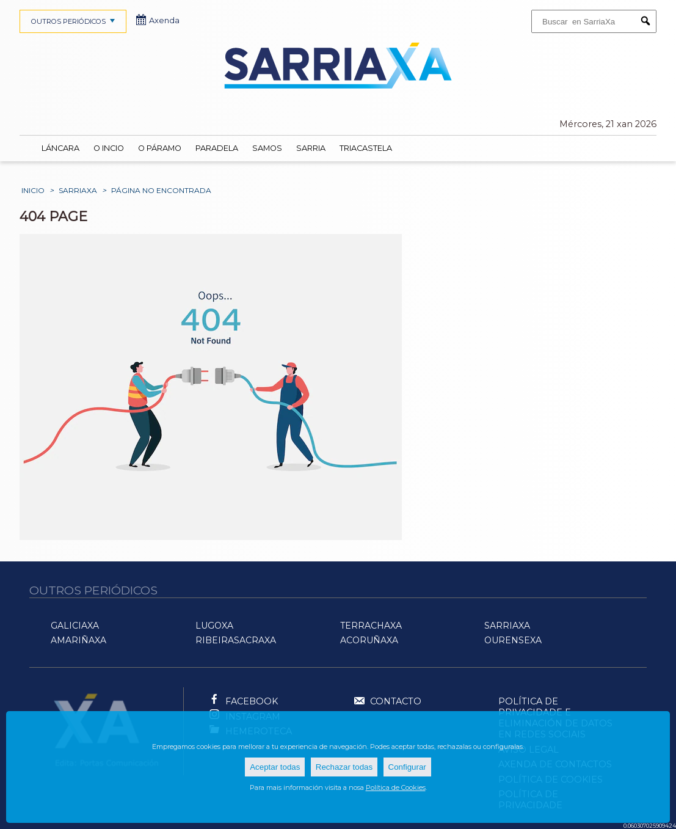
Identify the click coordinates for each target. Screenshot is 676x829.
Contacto (387, 702)
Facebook (251, 701)
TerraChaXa (371, 625)
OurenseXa (513, 640)
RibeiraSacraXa (235, 640)
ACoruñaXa (369, 640)
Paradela (216, 148)
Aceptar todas (275, 767)
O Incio (108, 148)
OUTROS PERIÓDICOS (74, 21)
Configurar (407, 767)
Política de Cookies (396, 787)
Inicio (33, 190)
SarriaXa (78, 190)
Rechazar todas (344, 767)
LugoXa (214, 625)
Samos (267, 148)
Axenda (158, 20)
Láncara (60, 148)
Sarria (310, 148)
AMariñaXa (78, 640)
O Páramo (159, 148)
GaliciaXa (75, 625)
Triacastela (366, 148)
